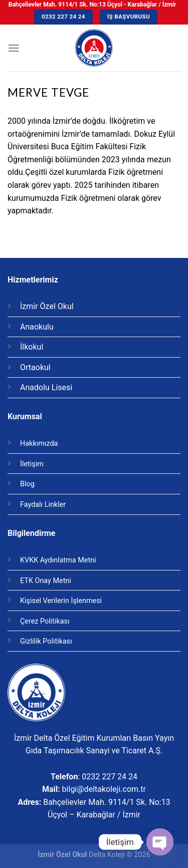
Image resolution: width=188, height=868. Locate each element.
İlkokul (31, 347)
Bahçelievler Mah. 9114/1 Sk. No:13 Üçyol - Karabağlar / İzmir (92, 4)
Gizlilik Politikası (46, 641)
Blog (27, 484)
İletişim (32, 464)
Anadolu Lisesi (46, 387)
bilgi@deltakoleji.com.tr (104, 789)
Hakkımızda (39, 443)
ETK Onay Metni (45, 580)
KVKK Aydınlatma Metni (58, 560)
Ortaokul (35, 367)
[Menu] (14, 48)
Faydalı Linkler (43, 504)
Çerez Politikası (45, 621)
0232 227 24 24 (109, 776)
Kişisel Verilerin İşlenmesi (61, 601)
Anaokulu (37, 327)
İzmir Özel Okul (47, 306)
